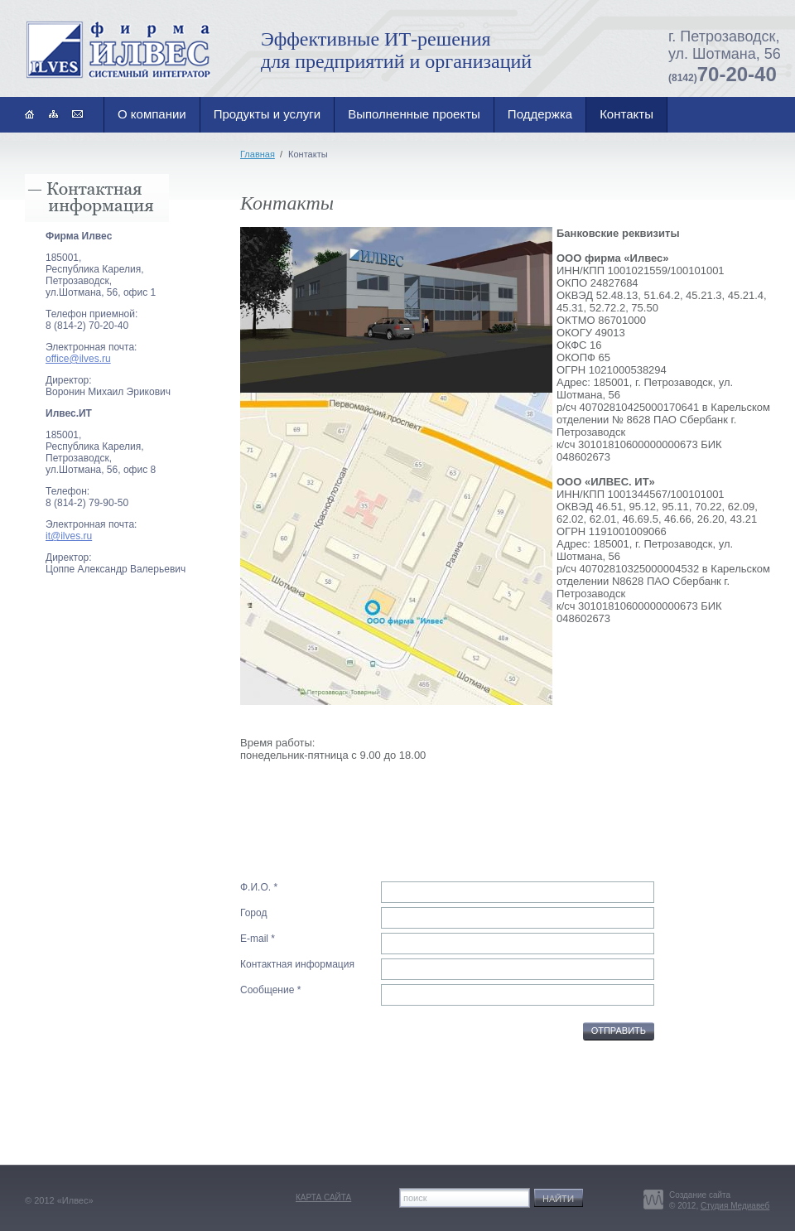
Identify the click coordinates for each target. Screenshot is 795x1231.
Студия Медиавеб (735, 1205)
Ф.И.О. (255, 887)
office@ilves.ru (78, 358)
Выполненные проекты (414, 114)
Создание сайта (699, 1195)
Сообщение (267, 990)
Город (253, 913)
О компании (152, 114)
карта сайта (323, 1197)
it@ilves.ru (69, 536)
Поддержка (540, 114)
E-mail (254, 938)
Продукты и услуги (267, 114)
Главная (257, 154)
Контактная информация (297, 964)
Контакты (626, 114)
